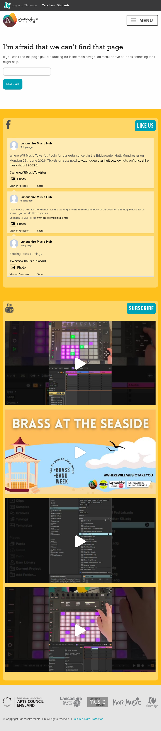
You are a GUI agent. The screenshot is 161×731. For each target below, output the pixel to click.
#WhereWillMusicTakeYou (28, 172)
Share (40, 186)
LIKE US (145, 125)
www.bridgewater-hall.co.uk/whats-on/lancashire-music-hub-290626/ (80, 163)
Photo (18, 179)
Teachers (48, 5)
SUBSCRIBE (141, 308)
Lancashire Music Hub (36, 143)
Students (63, 5)
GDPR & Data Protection (88, 719)
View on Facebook (19, 186)
